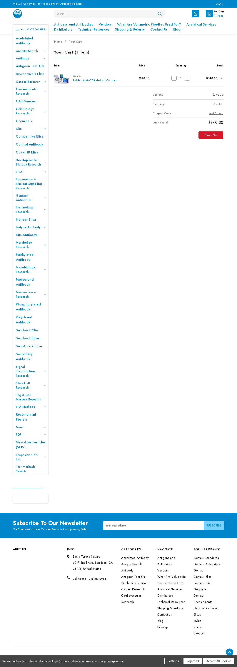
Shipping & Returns (130, 29)
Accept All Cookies (218, 661)
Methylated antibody (25, 257)
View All (199, 633)
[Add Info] (218, 104)
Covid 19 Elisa (27, 152)
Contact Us (159, 29)
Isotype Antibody (31, 227)
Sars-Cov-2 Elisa (29, 346)
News (31, 427)
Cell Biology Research (31, 111)
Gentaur (198, 570)
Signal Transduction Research (31, 371)
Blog (176, 29)
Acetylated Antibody (24, 41)
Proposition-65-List (31, 457)
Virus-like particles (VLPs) (31, 445)
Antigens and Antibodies (73, 24)
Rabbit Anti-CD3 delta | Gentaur (95, 80)
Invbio (197, 621)
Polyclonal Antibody (24, 320)
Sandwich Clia (27, 330)
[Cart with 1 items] (212, 13)
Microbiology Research (31, 269)
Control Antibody (29, 144)
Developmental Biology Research (31, 162)
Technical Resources (93, 29)
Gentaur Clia (202, 583)
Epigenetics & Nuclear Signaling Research (31, 183)
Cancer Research (31, 82)
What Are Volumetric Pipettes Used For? (149, 24)
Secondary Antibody (24, 357)
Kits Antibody (26, 235)
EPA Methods (31, 407)
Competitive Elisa (30, 136)
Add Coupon (216, 113)
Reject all (192, 661)
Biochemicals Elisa (30, 74)
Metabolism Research (31, 244)
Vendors (105, 24)
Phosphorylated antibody (28, 307)
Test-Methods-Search (31, 469)
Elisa (31, 172)
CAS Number (26, 101)
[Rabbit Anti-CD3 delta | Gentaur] (181, 78)
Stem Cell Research (31, 385)
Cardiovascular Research (31, 91)
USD (219, 4)
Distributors (63, 29)
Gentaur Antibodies (31, 197)
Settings (173, 661)
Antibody (31, 58)
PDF (31, 434)
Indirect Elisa (26, 219)
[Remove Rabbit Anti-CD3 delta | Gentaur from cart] (221, 78)
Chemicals (24, 121)
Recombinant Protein (26, 417)
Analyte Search (31, 51)
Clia (31, 129)
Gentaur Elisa (202, 577)
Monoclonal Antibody (25, 282)
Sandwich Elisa (27, 338)
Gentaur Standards (206, 558)
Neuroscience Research (31, 294)
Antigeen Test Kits (30, 66)
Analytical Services (201, 24)
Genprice (199, 589)
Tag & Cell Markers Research (31, 397)
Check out (211, 135)
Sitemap (162, 627)
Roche (197, 627)
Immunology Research (31, 209)
